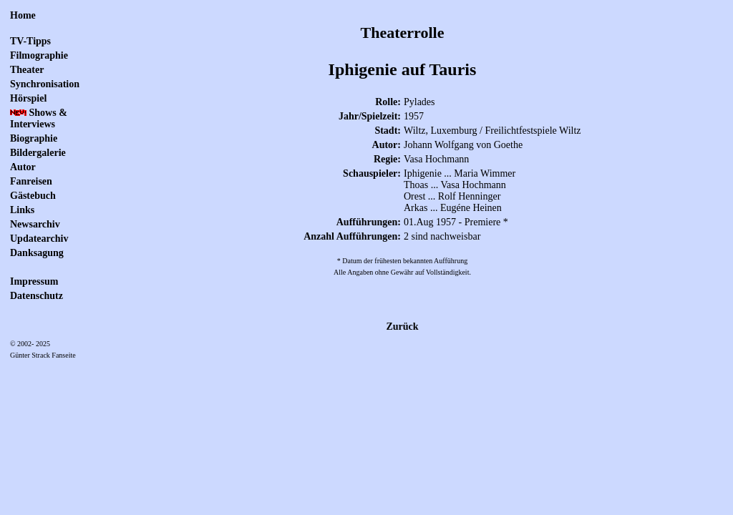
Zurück (402, 326)
